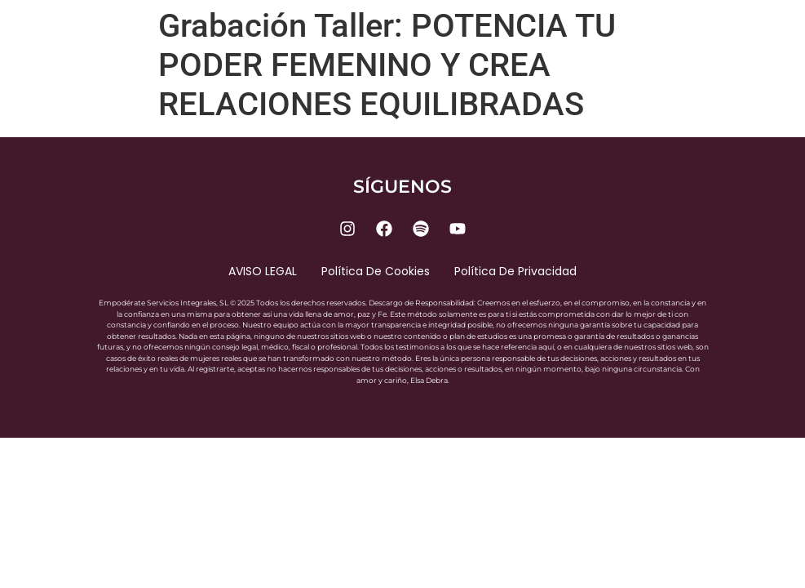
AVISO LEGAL (262, 271)
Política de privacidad (515, 271)
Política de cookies (375, 271)
